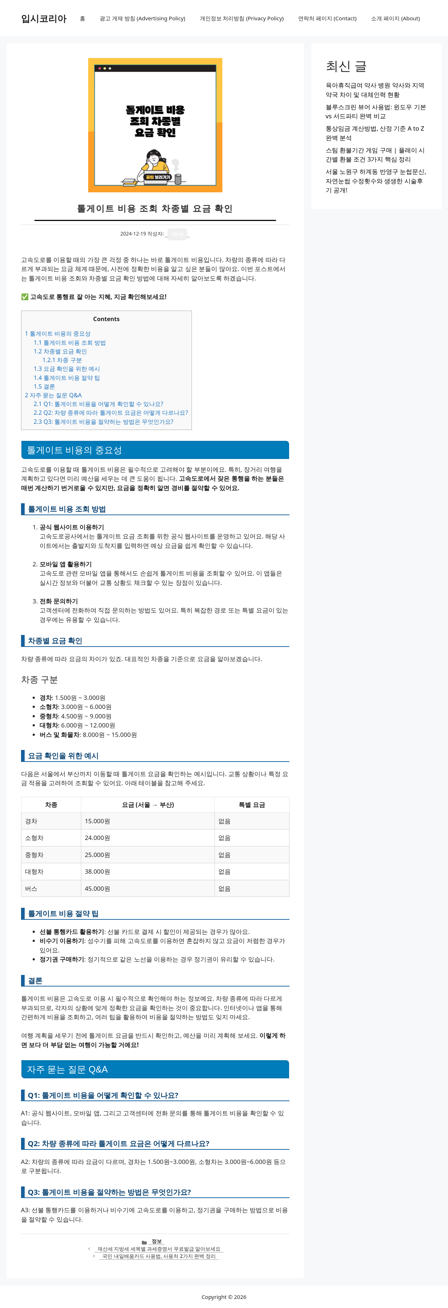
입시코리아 (43, 18)
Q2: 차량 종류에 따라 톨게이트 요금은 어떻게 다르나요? (111, 413)
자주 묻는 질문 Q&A (53, 395)
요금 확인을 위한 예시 (67, 369)
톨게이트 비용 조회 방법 (70, 343)
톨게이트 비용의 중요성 (58, 333)
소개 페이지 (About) (395, 18)
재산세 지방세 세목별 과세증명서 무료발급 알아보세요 (159, 1248)
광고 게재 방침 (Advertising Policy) (142, 18)
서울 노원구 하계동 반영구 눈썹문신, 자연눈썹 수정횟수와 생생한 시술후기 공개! (376, 180)
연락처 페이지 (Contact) (327, 18)
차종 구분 (62, 360)
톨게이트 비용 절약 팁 (67, 378)
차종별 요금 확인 (60, 351)
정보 (157, 1241)
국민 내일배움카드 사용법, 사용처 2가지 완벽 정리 (159, 1255)
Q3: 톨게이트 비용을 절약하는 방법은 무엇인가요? (103, 422)
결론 (44, 386)
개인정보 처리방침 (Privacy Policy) (242, 18)
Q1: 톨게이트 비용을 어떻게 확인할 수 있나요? (98, 404)
